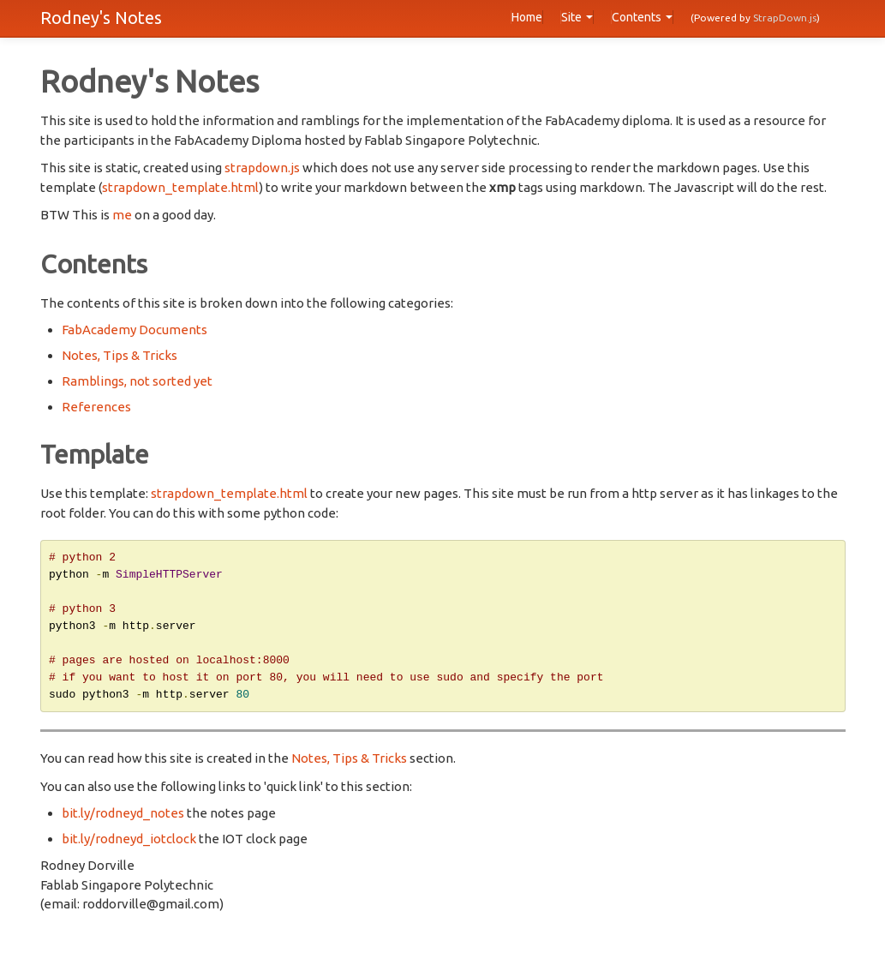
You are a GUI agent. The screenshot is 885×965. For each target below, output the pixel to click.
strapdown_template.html (180, 187)
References (96, 406)
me (122, 214)
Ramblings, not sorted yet (137, 381)
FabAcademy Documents (134, 329)
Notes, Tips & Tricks (119, 355)
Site (577, 17)
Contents (642, 17)
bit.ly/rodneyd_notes (123, 820)
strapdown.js (262, 167)
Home (526, 17)
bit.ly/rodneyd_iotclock (129, 846)
